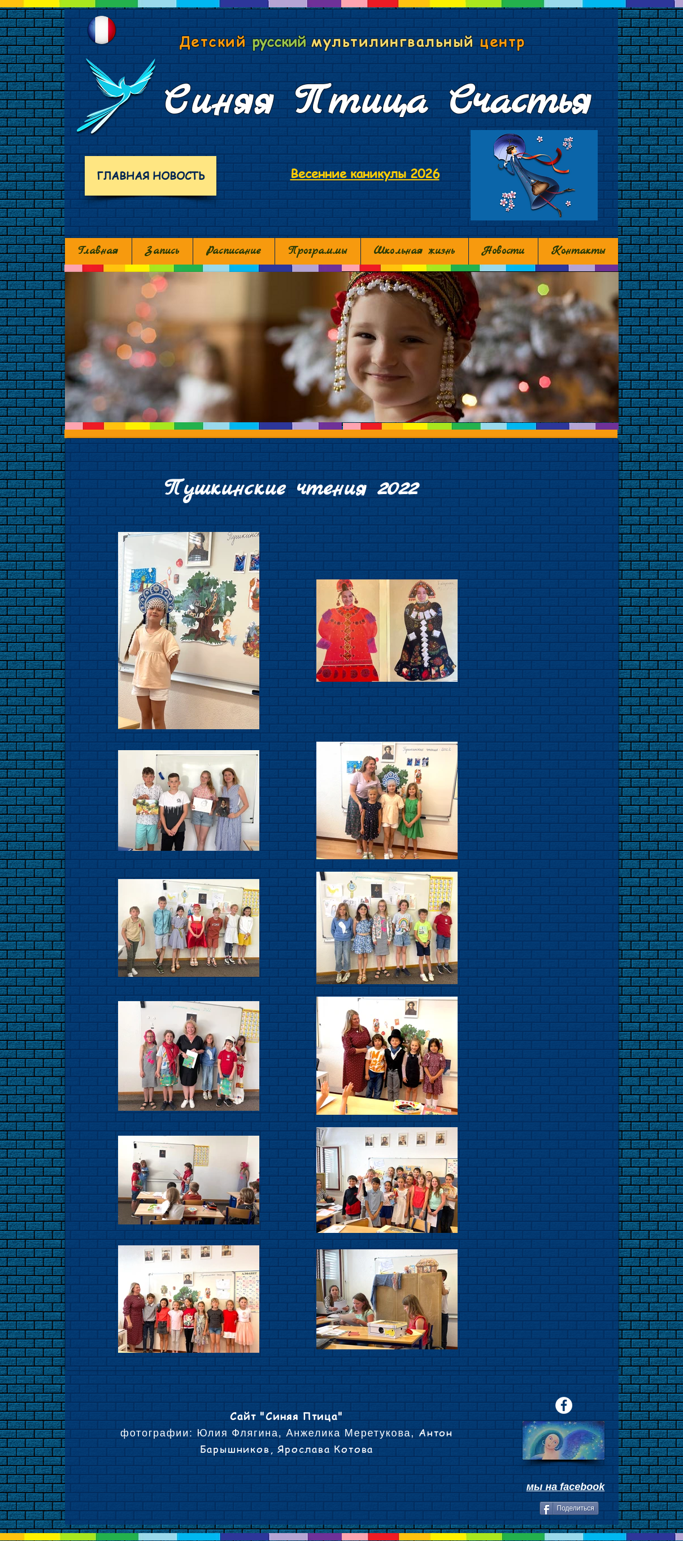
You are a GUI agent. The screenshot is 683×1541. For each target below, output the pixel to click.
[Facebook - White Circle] (563, 1405)
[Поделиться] (569, 1508)
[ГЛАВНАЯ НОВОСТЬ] (150, 176)
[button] (342, 347)
